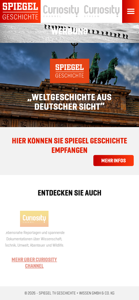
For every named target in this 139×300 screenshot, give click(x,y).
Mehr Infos (113, 160)
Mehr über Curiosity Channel (33, 262)
